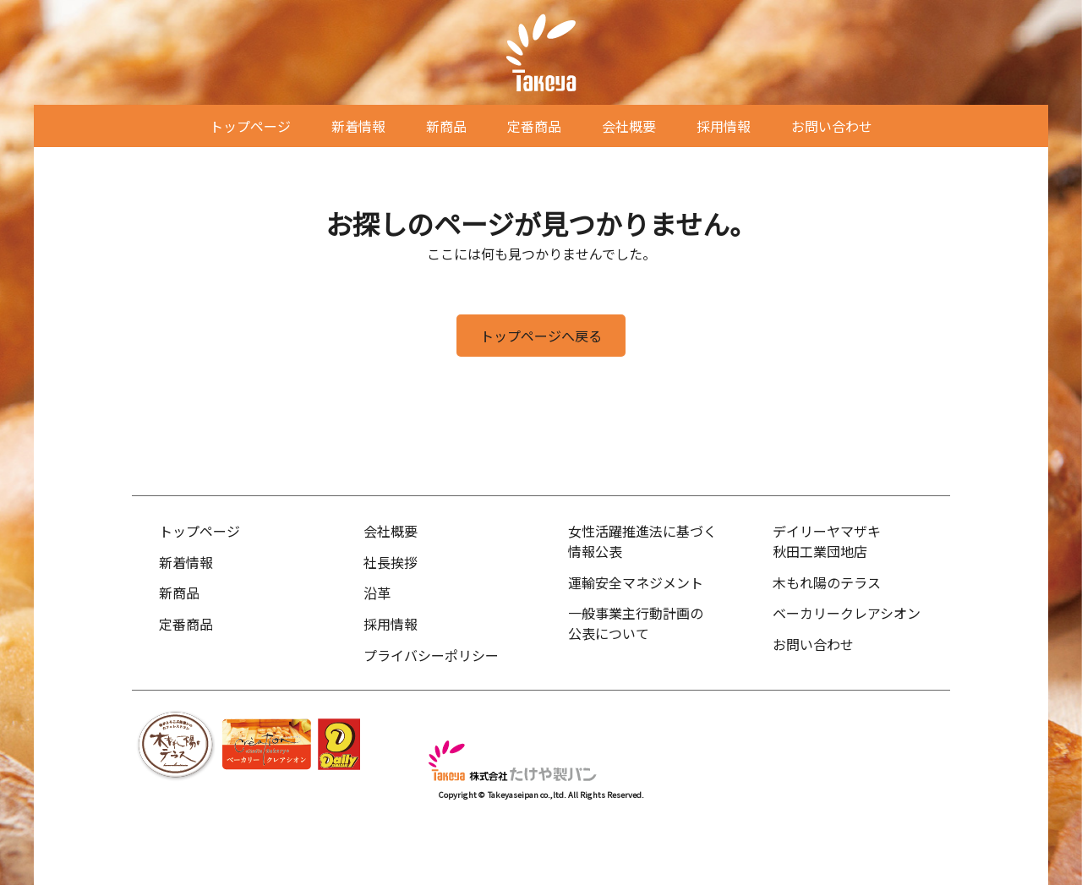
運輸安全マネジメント (635, 582)
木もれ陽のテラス (827, 582)
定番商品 (534, 126)
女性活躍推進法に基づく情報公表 (642, 541)
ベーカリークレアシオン (847, 613)
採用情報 (724, 126)
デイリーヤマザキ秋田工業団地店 (827, 541)
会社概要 (629, 126)
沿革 (377, 592)
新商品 (446, 126)
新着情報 (358, 126)
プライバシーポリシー (431, 655)
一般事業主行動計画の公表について (635, 623)
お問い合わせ (831, 126)
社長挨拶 (390, 562)
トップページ (250, 126)
